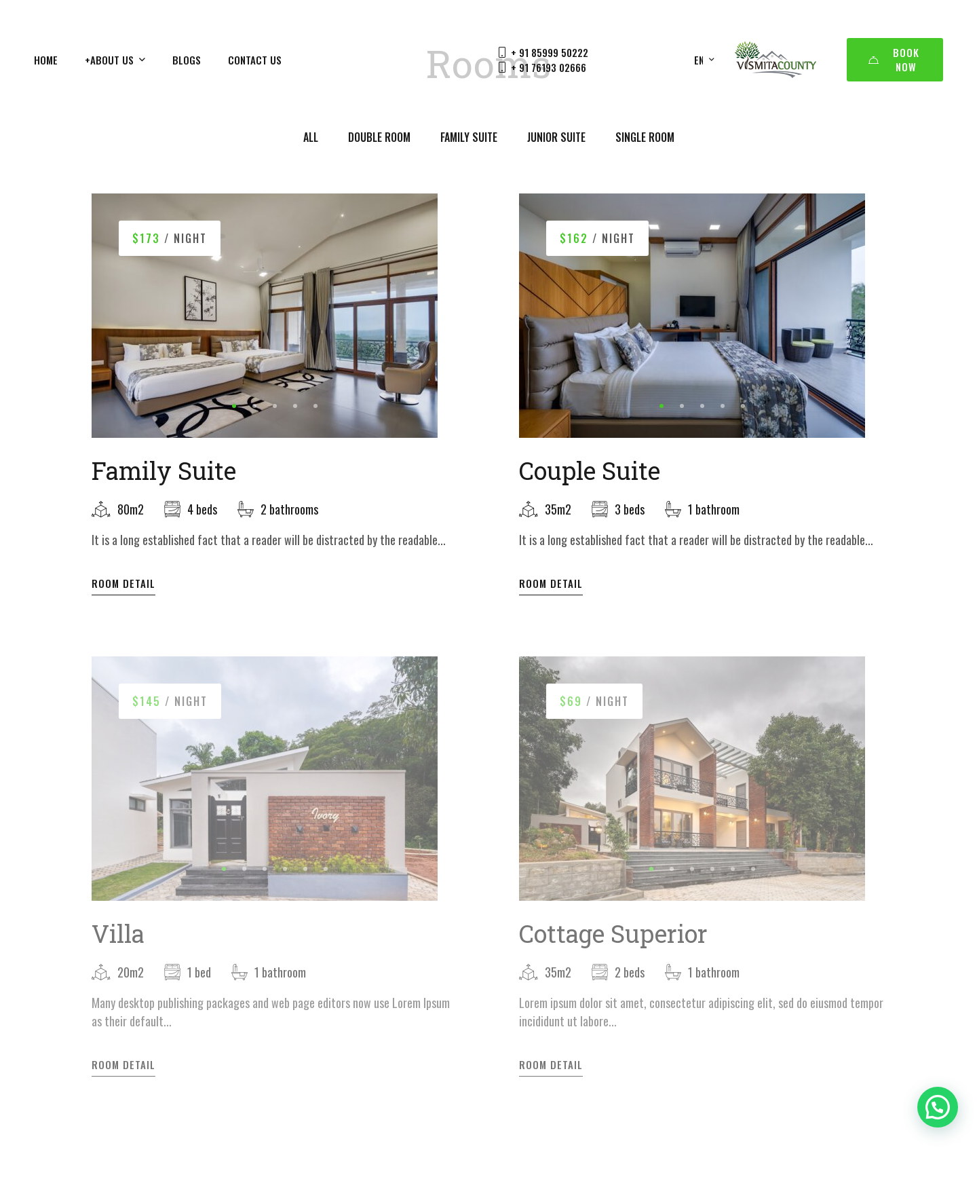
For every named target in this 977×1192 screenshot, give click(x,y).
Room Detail (123, 583)
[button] (234, 406)
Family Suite (164, 470)
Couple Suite (589, 470)
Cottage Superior (613, 942)
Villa (118, 942)
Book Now (893, 59)
